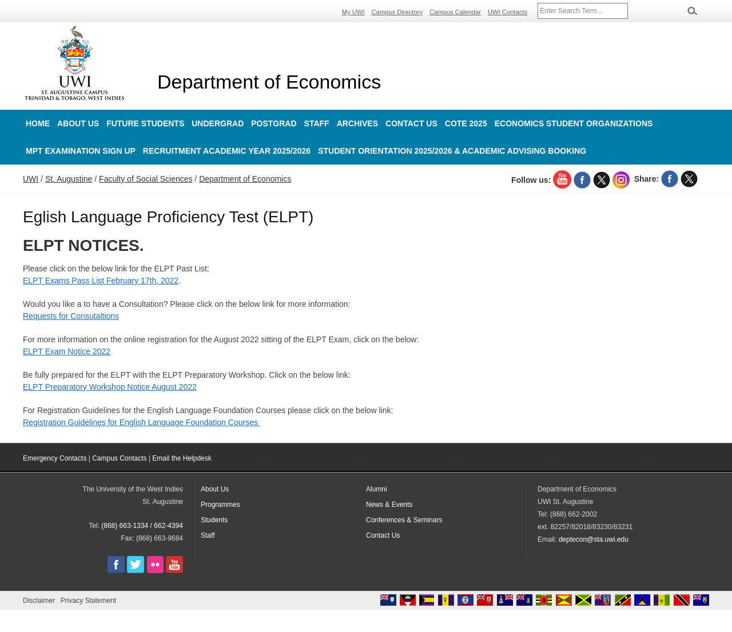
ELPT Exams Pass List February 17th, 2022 (100, 280)
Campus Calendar (455, 12)
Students (214, 520)
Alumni (376, 489)
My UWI (353, 12)
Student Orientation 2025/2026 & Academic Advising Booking (452, 150)
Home (38, 123)
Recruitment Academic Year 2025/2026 (227, 150)
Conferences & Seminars (404, 520)
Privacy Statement (88, 601)
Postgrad (273, 123)
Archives (357, 123)
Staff (316, 123)
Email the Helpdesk (181, 458)
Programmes (220, 505)
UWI (30, 178)
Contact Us (411, 123)
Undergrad (218, 123)
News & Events (389, 505)
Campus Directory (397, 12)
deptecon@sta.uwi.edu (593, 539)
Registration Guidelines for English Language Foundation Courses (141, 422)
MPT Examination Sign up (81, 150)
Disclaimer (39, 601)
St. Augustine (69, 178)
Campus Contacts (119, 458)
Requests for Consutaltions (71, 316)
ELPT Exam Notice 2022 (66, 351)
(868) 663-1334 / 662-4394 (142, 526)
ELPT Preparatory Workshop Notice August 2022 (110, 386)
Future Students (145, 123)
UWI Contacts (507, 12)
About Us (78, 123)
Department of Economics (269, 82)
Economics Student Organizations (574, 123)
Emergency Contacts (54, 458)
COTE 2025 (466, 123)
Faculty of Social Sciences (145, 178)
